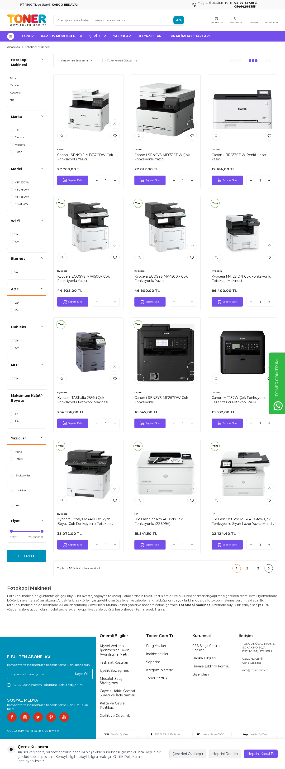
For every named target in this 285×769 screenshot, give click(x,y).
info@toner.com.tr (255, 670)
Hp (12, 99)
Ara (179, 20)
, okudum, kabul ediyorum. (45, 685)
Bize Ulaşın (201, 674)
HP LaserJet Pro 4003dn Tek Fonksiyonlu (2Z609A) (158, 521)
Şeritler (97, 36)
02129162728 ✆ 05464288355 (252, 660)
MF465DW (19, 196)
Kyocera (15, 92)
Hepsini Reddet (225, 754)
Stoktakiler (20, 475)
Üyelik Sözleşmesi (114, 670)
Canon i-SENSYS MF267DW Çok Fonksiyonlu (161, 400)
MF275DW (19, 189)
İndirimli (19, 490)
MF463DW (19, 182)
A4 (14, 421)
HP (14, 130)
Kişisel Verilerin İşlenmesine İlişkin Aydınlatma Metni (114, 650)
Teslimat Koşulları (114, 662)
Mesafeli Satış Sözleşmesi (111, 680)
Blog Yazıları (156, 646)
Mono (16, 451)
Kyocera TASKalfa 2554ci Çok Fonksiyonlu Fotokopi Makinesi (82, 400)
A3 (14, 414)
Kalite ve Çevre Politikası (112, 705)
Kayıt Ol (81, 674)
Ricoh (14, 78)
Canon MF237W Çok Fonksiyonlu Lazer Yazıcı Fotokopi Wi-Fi (239, 400)
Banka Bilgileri (204, 658)
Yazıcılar (122, 36)
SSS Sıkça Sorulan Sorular (207, 648)
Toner (27, 36)
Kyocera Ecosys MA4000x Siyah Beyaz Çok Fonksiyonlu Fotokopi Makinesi (84, 521)
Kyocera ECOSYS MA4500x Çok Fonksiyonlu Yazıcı (83, 278)
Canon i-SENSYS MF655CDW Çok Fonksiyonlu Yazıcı (162, 157)
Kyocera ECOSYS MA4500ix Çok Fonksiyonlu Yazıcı (161, 278)
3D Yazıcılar (150, 36)
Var (14, 234)
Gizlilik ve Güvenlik (115, 715)
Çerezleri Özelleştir (187, 754)
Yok (14, 241)
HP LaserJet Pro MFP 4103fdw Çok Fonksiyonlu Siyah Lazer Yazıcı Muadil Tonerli (242, 521)
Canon (14, 85)
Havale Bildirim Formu (210, 666)
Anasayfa (13, 47)
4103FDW (19, 203)
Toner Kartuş (156, 678)
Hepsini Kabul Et (261, 754)
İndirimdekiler (157, 654)
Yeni (16, 505)
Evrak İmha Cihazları (189, 36)
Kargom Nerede (159, 670)
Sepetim (153, 662)
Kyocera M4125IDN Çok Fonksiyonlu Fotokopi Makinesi (241, 278)
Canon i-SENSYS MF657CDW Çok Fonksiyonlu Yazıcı (85, 157)
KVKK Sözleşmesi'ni (28, 685)
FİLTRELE (27, 556)
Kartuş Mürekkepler (61, 36)
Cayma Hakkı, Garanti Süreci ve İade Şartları (117, 693)
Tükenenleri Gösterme (119, 60)
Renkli (16, 459)
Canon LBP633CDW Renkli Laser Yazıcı (239, 157)
